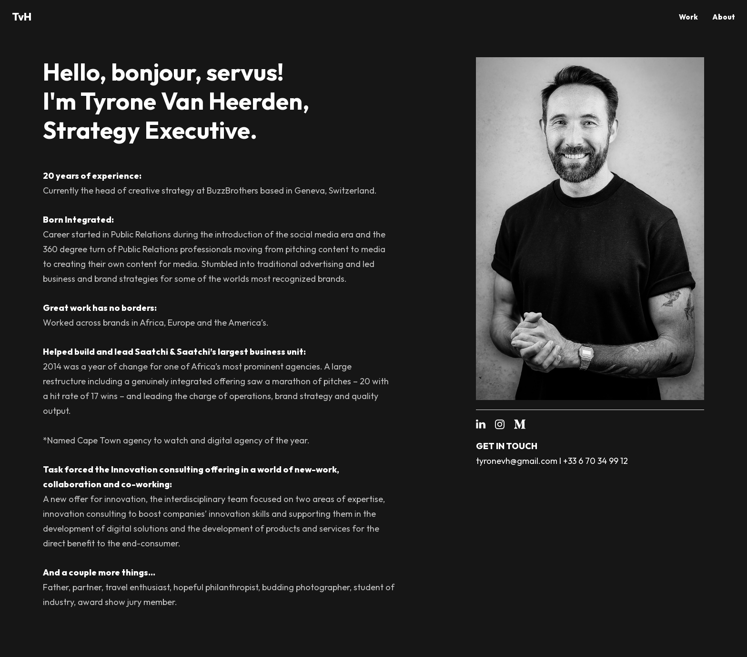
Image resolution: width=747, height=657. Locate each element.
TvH (21, 16)
